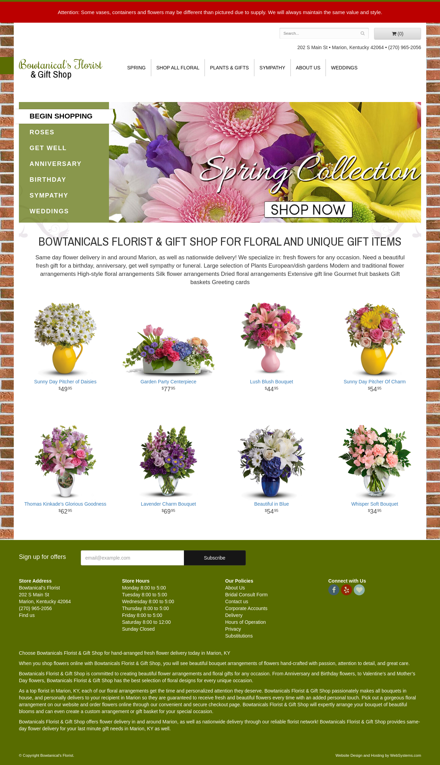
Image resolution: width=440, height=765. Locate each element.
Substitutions (239, 636)
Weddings (344, 67)
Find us (27, 615)
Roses (42, 132)
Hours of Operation (245, 622)
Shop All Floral (177, 67)
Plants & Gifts (229, 67)
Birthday (48, 179)
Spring (136, 67)
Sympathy (272, 67)
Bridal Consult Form (246, 594)
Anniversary (56, 163)
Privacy (233, 629)
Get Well (48, 148)
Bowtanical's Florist (65, 69)
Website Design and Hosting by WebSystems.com (378, 755)
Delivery (234, 615)
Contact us (236, 601)
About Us (308, 67)
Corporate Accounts (246, 608)
